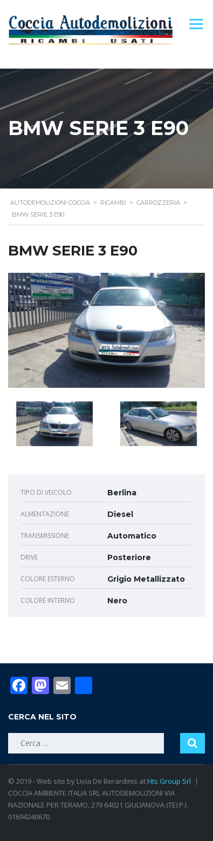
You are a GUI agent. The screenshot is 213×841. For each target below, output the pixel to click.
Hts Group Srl (169, 781)
